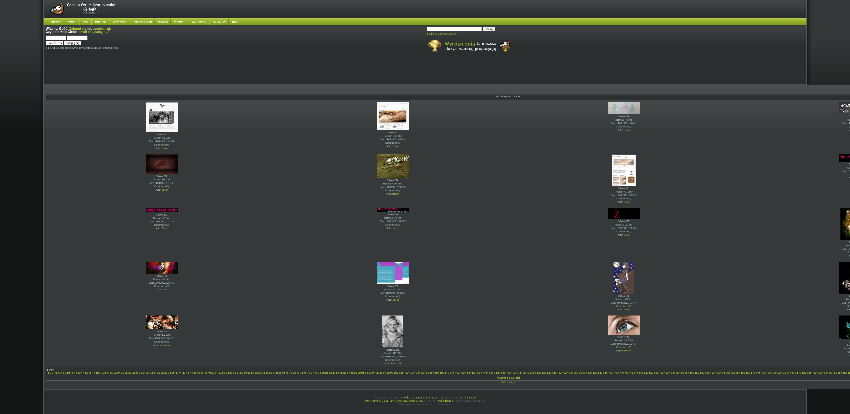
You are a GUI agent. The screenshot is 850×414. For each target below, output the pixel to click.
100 (396, 373)
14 (82, 373)
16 (89, 373)
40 (176, 373)
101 (401, 373)
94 (373, 373)
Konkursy (219, 21)
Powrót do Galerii (508, 378)
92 (366, 373)
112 (457, 373)
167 (737, 373)
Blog (235, 21)
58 (241, 373)
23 (115, 373)
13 (79, 373)
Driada (627, 309)
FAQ (85, 21)
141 (605, 373)
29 (136, 373)
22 (111, 373)
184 (824, 373)
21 (107, 373)
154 (671, 373)
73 (297, 373)
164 (722, 373)
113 (462, 373)
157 (686, 373)
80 (323, 373)
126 (528, 373)
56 (234, 373)
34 (154, 373)
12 (75, 373)
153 (666, 373)
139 (595, 373)
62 (256, 373)
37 (165, 373)
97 (384, 373)
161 (707, 373)
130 (549, 373)
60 (248, 373)
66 (270, 373)
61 (252, 373)
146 (630, 373)
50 (212, 373)
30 (140, 373)
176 (783, 373)
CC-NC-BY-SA (468, 397)
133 (564, 373)
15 (86, 373)
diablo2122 (396, 363)
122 (508, 373)
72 (294, 373)
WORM (178, 21)
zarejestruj (101, 28)
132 (559, 373)
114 (467, 373)
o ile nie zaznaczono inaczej (421, 397)
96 (380, 373)
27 (129, 373)
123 (513, 373)
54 (227, 373)
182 (814, 373)
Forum (72, 21)
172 (763, 373)
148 (641, 373)
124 (518, 373)
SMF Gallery (508, 382)
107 (431, 373)
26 (126, 373)
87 (348, 373)
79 (319, 373)
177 (788, 373)
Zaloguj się (77, 28)
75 (304, 373)
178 (794, 373)
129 (544, 373)
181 (809, 373)
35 (158, 373)
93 (369, 373)
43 (187, 373)
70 (286, 373)
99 (391, 373)
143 (615, 373)
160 (702, 373)
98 (388, 373)
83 (333, 373)
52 (219, 373)
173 (768, 373)
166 (732, 373)
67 (274, 373)
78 (315, 373)
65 (266, 373)
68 (278, 373)
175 (778, 373)
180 (804, 373)
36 (162, 373)
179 (799, 373)
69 (283, 373)
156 (681, 373)
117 (482, 373)
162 (712, 373)
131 (554, 373)
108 (437, 373)
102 (406, 373)
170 (753, 373)
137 (584, 373)
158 (692, 373)
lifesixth (395, 194)
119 (493, 373)
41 (180, 373)
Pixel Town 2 (198, 21)
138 (590, 373)
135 (574, 373)
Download (119, 21)
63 (259, 373)
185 (829, 373)
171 (758, 373)
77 (312, 373)
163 (717, 373)
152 (661, 373)
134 (569, 373)
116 (477, 373)
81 (326, 373)
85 (341, 373)
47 (201, 373)
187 (839, 373)
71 (290, 373)
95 (377, 373)
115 (472, 373)
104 (416, 373)
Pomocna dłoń (142, 21)
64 (263, 373)
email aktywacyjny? (93, 32)
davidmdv (626, 351)
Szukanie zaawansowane (442, 34)
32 (147, 373)
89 (355, 373)
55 (230, 373)
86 (344, 373)
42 (183, 373)
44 (191, 373)
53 (223, 373)
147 (635, 373)
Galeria (163, 21)
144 (620, 373)
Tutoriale (100, 21)
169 (748, 373)
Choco (396, 300)
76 (308, 373)
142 (610, 373)
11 (71, 373)
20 (104, 373)
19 (100, 373)
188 (845, 373)
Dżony (165, 148)
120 (498, 373)
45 (194, 373)
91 (362, 373)
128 (539, 373)
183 (819, 373)
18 (97, 373)
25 (122, 373)
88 (165, 289)
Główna (56, 21)
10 (68, 373)
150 (651, 373)
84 (337, 373)
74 (301, 373)
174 (773, 373)
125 (523, 373)
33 (151, 373)
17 (93, 373)
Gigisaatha (165, 345)
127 (533, 373)
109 (442, 373)
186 (834, 373)
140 (600, 373)
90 (359, 373)
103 (411, 373)
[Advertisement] (125, 72)
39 (172, 373)
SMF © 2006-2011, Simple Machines (407, 401)
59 (245, 373)
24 (118, 373)
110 (447, 373)
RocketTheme (445, 401)
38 (169, 373)
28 (133, 373)
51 (216, 373)
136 (579, 373)
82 (330, 373)
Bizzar (165, 228)
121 (503, 373)
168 (743, 373)
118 (488, 373)
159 (697, 373)
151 (656, 373)
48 (205, 373)
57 (238, 373)
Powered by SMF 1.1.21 (376, 401)
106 (426, 373)
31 (144, 373)
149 (646, 373)
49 (209, 373)
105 (421, 373)
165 (727, 373)
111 (452, 373)
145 (625, 373)
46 (198, 373)
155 (676, 373)
